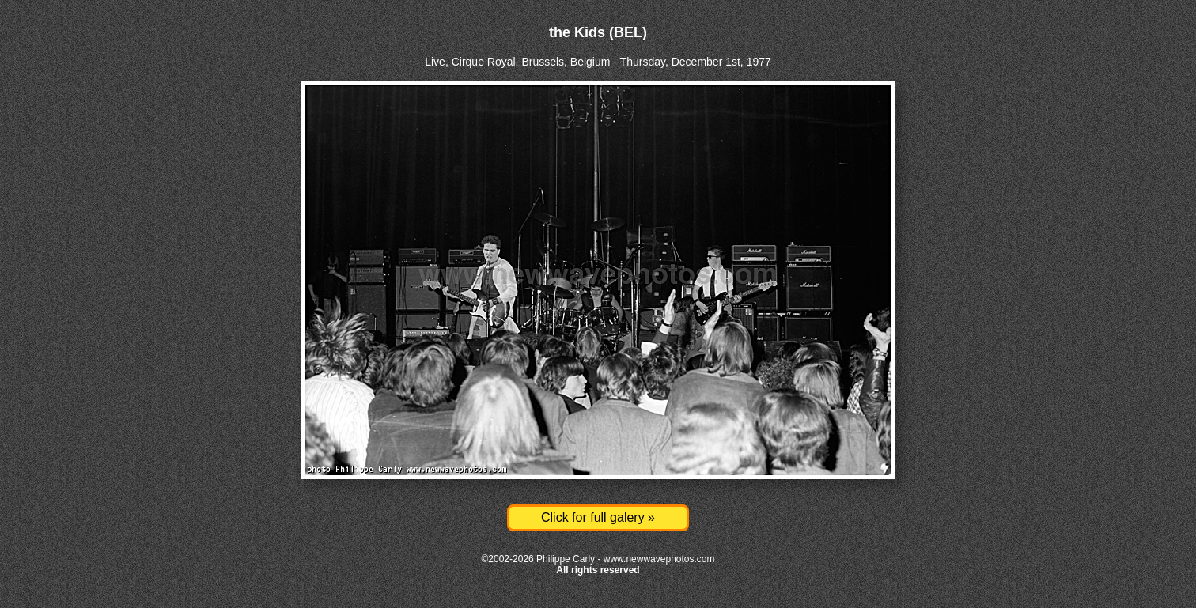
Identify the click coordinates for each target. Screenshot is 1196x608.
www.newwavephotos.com (659, 559)
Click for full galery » (598, 517)
